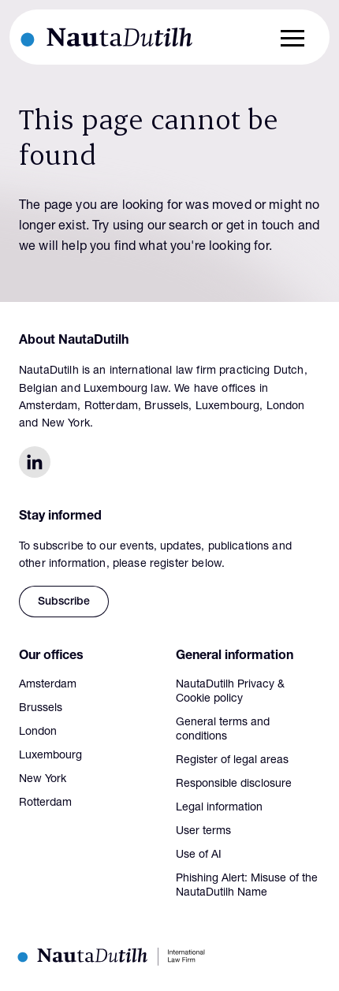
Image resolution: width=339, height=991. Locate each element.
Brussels (40, 708)
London (38, 732)
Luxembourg (50, 756)
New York (42, 779)
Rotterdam (45, 803)
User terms (203, 831)
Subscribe (64, 602)
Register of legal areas (232, 760)
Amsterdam (47, 685)
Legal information (219, 808)
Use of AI (199, 855)
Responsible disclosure (234, 784)
